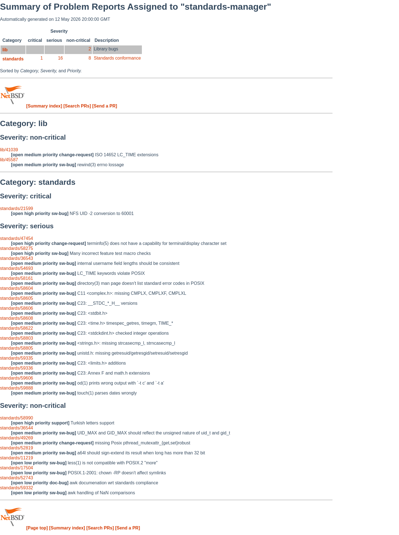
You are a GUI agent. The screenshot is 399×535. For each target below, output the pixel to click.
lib (5, 49)
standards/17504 (16, 467)
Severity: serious (26, 226)
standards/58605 (16, 298)
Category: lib (23, 123)
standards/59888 (16, 388)
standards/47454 (16, 238)
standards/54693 (16, 268)
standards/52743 (16, 477)
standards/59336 (16, 368)
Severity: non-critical (33, 137)
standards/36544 (16, 428)
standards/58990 (16, 418)
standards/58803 (16, 338)
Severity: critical (25, 196)
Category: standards (37, 182)
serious (54, 40)
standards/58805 (16, 348)
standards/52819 (16, 448)
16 (60, 58)
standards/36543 (16, 258)
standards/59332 (16, 487)
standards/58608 (16, 318)
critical (35, 40)
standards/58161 (16, 278)
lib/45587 (9, 159)
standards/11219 (16, 457)
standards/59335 (16, 358)
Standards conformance (117, 58)
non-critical (78, 40)
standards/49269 (16, 438)
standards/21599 (16, 208)
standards (13, 59)
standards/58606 (16, 308)
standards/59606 (16, 378)
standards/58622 (16, 328)
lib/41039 (9, 149)
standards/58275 (16, 248)
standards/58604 (16, 288)
